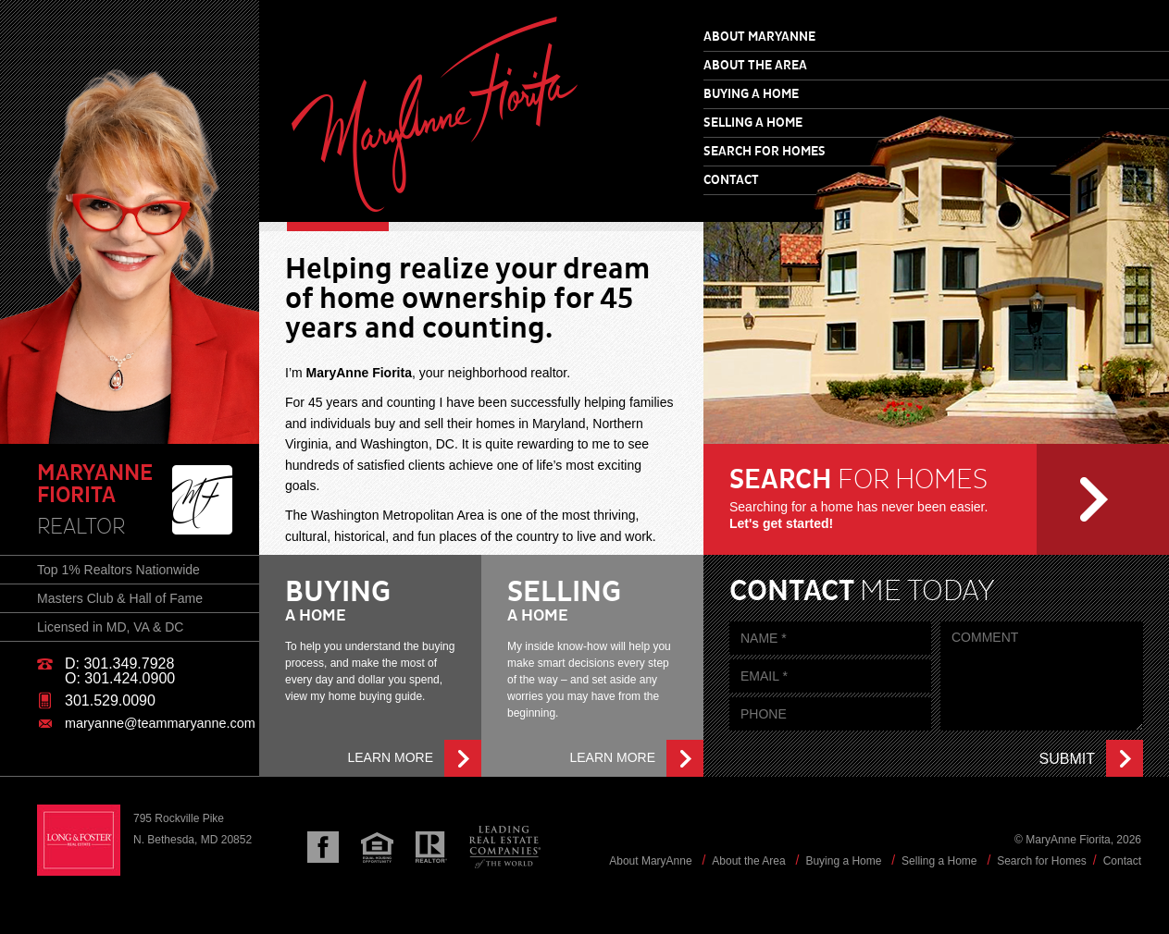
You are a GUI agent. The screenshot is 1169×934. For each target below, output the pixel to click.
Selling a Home (752, 123)
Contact (731, 180)
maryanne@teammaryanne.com (160, 723)
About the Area (755, 65)
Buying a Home (751, 94)
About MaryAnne (759, 37)
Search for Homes (764, 151)
